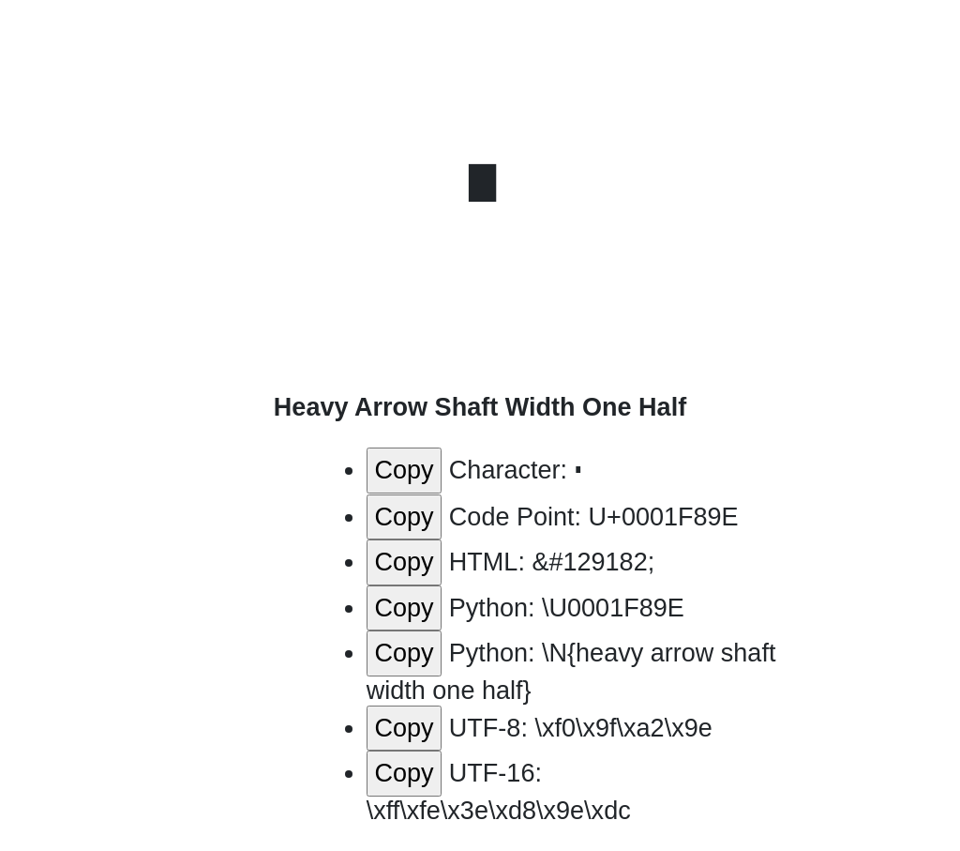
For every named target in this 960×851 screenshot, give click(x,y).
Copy (403, 470)
